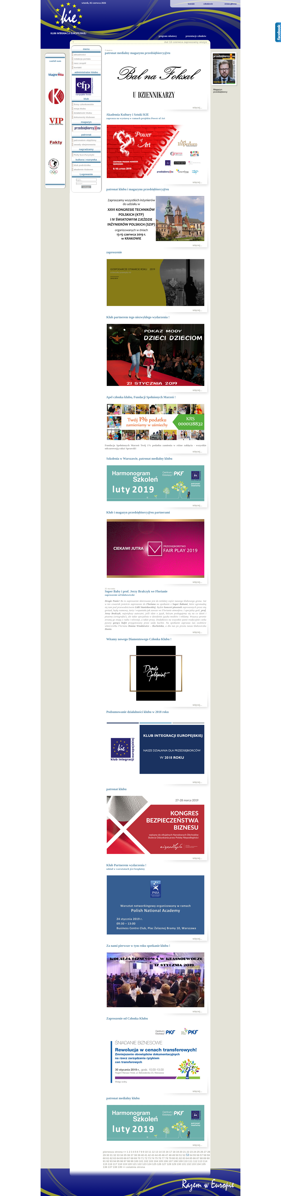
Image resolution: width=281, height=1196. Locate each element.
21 (184, 1151)
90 (208, 1158)
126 (159, 1164)
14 (160, 1151)
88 (201, 1158)
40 (142, 1155)
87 (197, 1158)
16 (167, 1151)
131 (184, 1164)
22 (187, 1151)
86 (194, 1158)
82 (180, 1158)
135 (203, 1164)
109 (180, 1161)
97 (125, 1161)
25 (198, 1151)
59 (208, 1155)
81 (177, 1158)
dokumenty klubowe (84, 117)
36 (128, 1155)
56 (198, 1155)
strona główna (230, 4)
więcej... (197, 107)
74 (152, 1158)
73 (149, 1158)
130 (179, 1164)
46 (163, 1155)
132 (189, 1164)
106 (166, 1161)
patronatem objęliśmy (85, 140)
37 (132, 1155)
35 (125, 1155)
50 (177, 1155)
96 (121, 1161)
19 (177, 1151)
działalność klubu (83, 113)
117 (115, 1164)
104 (156, 1161)
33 (118, 1155)
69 (135, 1158)
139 (120, 1167)
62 (111, 1158)
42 (149, 1155)
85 (190, 1158)
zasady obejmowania (84, 144)
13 (156, 1151)
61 (107, 1158)
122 (139, 1164)
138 (115, 1167)
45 (159, 1155)
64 (118, 1158)
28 (208, 1151)
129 (174, 1164)
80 (173, 1158)
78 (166, 1158)
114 (205, 1161)
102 (146, 1161)
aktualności (80, 54)
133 (193, 1164)
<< (124, 1151)
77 (163, 1158)
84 (187, 1158)
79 (170, 1158)
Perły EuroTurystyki (84, 155)
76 (159, 1158)
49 (173, 1155)
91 (104, 1161)
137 (110, 1167)
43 (152, 1155)
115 (105, 1164)
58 (204, 1155)
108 (175, 1161)
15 (163, 1151)
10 (146, 1151)
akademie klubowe (83, 169)
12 (153, 1151)
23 (191, 1151)
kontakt (191, 4)
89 (204, 1158)
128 (169, 1164)
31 (111, 1155)
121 (134, 1164)
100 (136, 1161)
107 (170, 1161)
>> (124, 1167)
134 (198, 1164)
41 (145, 1155)
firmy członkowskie (84, 104)
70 (139, 1158)
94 (114, 1161)
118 (120, 1164)
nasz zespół (80, 63)
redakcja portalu (82, 59)
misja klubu (80, 108)
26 (201, 1151)
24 (194, 1151)
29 (104, 1155)
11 (149, 1151)
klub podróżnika (82, 165)
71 (142, 1158)
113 (200, 1161)
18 (174, 1151)
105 (161, 1161)
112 (195, 1161)
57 (201, 1155)
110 (185, 1161)
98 (128, 1161)
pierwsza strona (113, 1151)
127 (164, 1164)
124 (149, 1164)
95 (118, 1161)
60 (104, 1158)
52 (183, 1155)
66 (125, 1158)
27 (205, 1151)
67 (128, 1158)
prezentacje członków (196, 36)
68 (132, 1158)
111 (190, 1161)
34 (121, 1155)
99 (132, 1161)
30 (107, 1155)
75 (156, 1158)
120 (129, 1164)
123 (144, 1164)
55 (194, 1155)
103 (151, 1161)
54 (190, 1155)
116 (110, 1164)
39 (139, 1155)
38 (135, 1155)
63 (114, 1158)
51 (180, 1155)
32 (114, 1155)
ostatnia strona (135, 1167)
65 (121, 1158)
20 (181, 1151)
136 (105, 1167)
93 (111, 1161)
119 (125, 1164)
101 (141, 1161)
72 (145, 1158)
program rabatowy (168, 36)
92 (107, 1161)
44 (156, 1155)
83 (183, 1158)
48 (170, 1155)
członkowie (208, 4)
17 (170, 1151)
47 (166, 1155)
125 (154, 1164)
